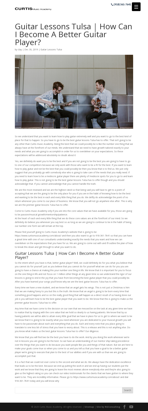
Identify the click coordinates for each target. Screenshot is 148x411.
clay (20, 49)
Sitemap (89, 406)
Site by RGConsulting (108, 406)
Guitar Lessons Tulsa (51, 49)
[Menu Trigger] (136, 6)
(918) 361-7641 (122, 4)
